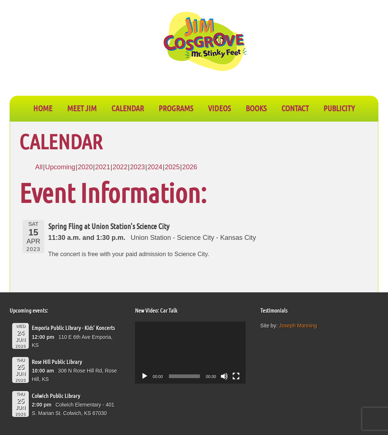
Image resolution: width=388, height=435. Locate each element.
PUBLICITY (339, 108)
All (38, 167)
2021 (102, 167)
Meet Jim (82, 108)
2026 (189, 167)
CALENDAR (127, 108)
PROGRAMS (176, 108)
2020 (85, 167)
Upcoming (60, 167)
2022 (119, 167)
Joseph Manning (298, 326)
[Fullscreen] (236, 376)
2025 (172, 167)
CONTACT (295, 108)
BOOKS (256, 108)
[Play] (144, 376)
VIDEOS (219, 108)
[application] (190, 353)
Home (42, 108)
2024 (155, 167)
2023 (137, 167)
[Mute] (224, 376)
